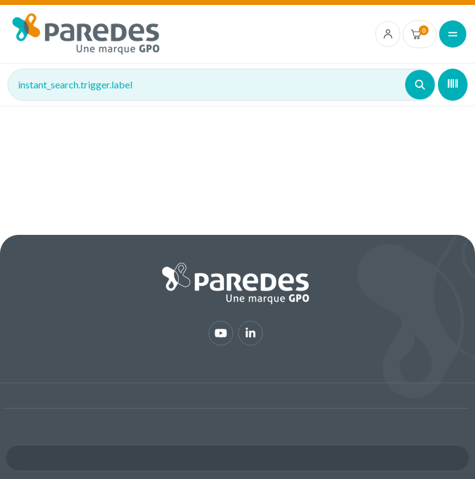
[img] (86, 34)
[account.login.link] (388, 34)
